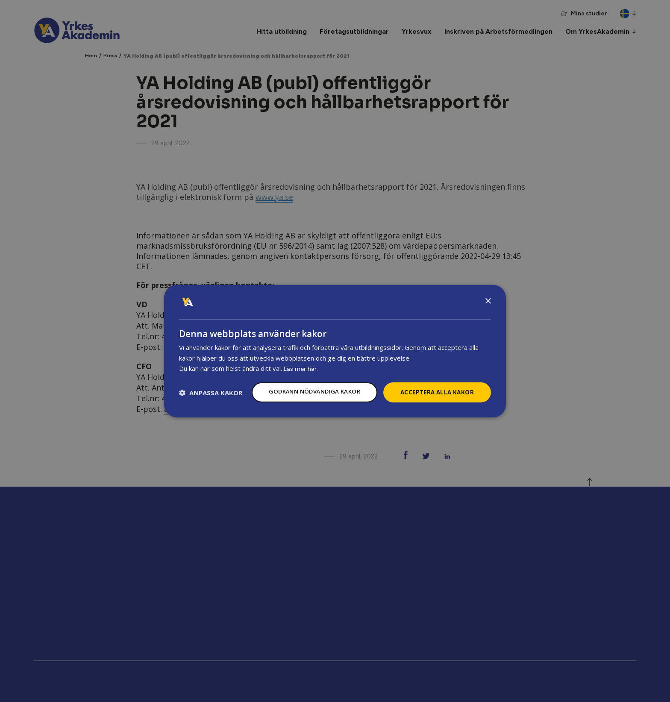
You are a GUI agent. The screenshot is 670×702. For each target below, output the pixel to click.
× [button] (488, 293)
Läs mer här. (301, 360)
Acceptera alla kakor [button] (435, 384)
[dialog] (335, 351)
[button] (210, 408)
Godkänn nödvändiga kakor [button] (307, 384)
